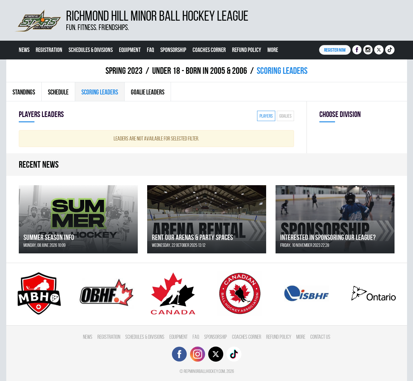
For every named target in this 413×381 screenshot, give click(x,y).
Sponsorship (173, 49)
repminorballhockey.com (204, 371)
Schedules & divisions (91, 49)
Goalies (285, 116)
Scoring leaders (99, 92)
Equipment (130, 49)
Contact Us (30, 68)
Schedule (58, 92)
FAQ (150, 49)
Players (266, 116)
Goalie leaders (147, 92)
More (272, 49)
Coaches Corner (209, 49)
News (24, 49)
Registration (49, 49)
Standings (24, 92)
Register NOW (335, 50)
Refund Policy (246, 49)
